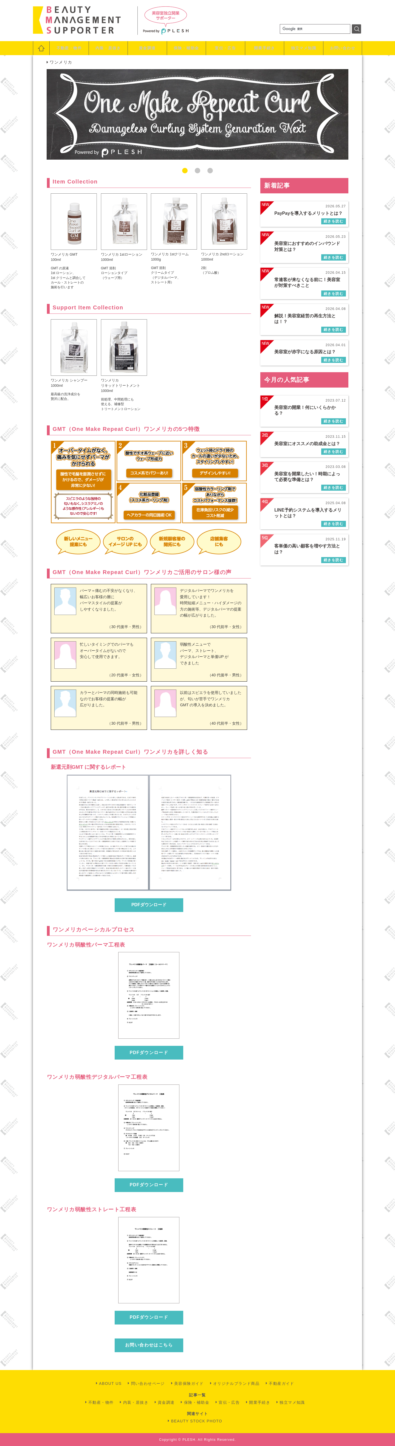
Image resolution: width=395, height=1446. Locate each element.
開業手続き (264, 48)
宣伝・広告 (225, 48)
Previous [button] (40, 114)
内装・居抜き (108, 48)
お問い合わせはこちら (149, 1345)
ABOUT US (110, 1383)
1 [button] (185, 170)
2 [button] (197, 170)
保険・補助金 (186, 48)
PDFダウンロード (149, 904)
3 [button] (210, 170)
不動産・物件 (69, 48)
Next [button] (355, 114)
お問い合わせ (342, 48)
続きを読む (333, 221)
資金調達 (147, 48)
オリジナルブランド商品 (236, 1383)
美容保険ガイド (189, 1383)
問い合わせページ (148, 1383)
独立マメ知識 (303, 48)
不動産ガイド (281, 1383)
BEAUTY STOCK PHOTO (196, 1421)
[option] (197, 114)
